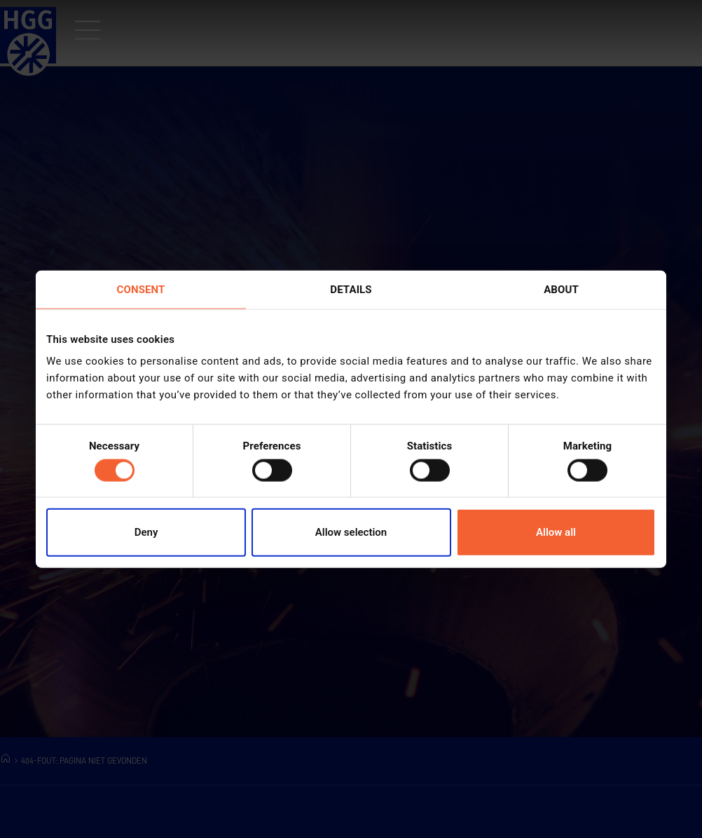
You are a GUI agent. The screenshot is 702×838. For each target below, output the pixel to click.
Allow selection (351, 532)
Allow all (556, 532)
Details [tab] (350, 289)
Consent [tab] (141, 289)
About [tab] (561, 289)
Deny (146, 532)
